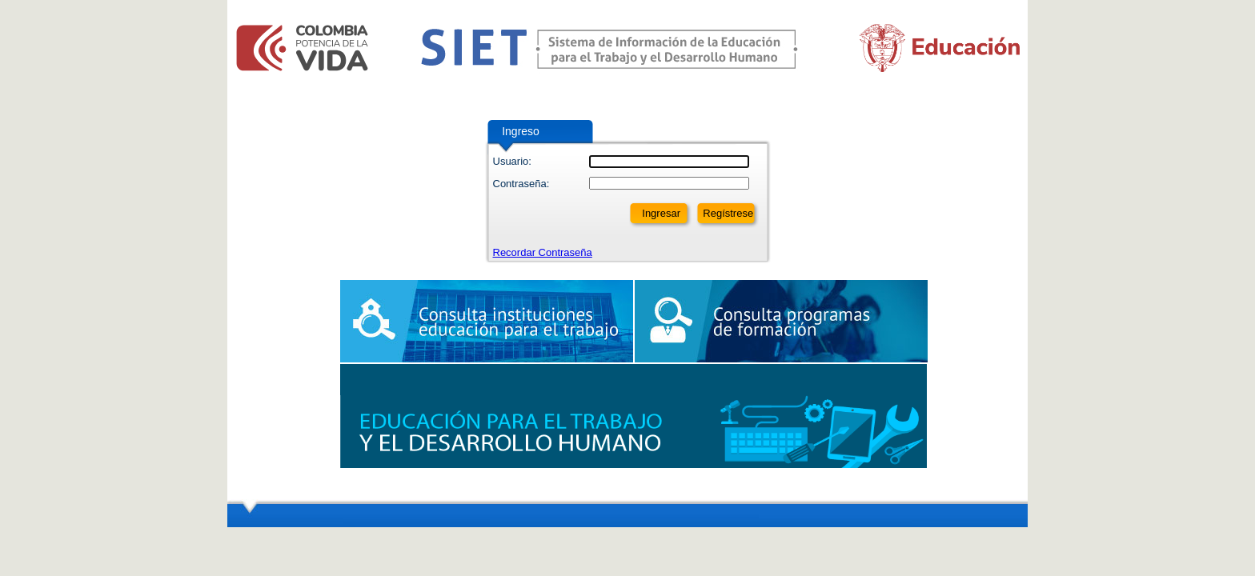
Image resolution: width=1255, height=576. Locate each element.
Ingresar (661, 213)
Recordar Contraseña (542, 252)
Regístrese (728, 213)
